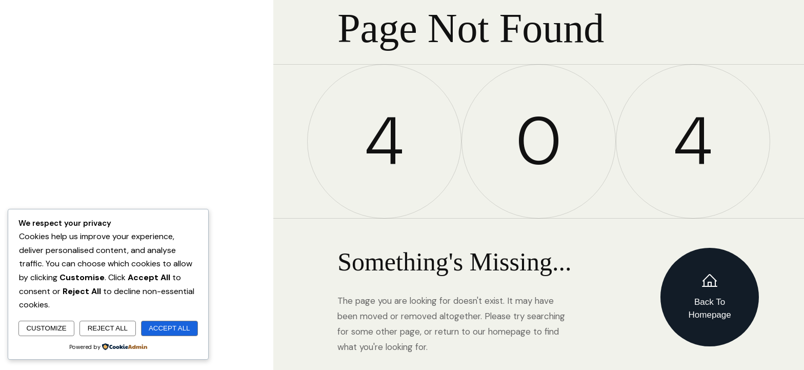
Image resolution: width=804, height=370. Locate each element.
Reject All (108, 328)
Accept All (169, 328)
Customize (46, 328)
